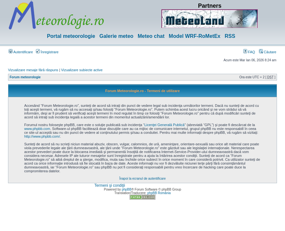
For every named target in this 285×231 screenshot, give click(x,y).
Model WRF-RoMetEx (194, 36)
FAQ (249, 52)
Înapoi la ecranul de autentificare (142, 178)
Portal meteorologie (71, 36)
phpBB (126, 189)
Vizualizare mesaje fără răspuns (33, 70)
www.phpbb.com (37, 129)
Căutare (267, 52)
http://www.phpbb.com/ (42, 136)
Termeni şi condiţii (109, 185)
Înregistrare (47, 52)
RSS (230, 36)
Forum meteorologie (25, 77)
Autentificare (21, 52)
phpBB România (159, 193)
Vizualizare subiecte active (81, 70)
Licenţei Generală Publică (164, 125)
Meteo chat (151, 36)
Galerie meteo (116, 36)
